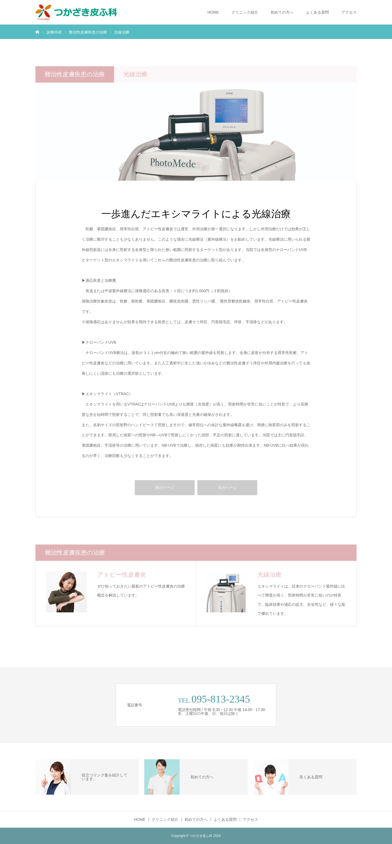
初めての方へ (282, 12)
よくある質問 (317, 12)
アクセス (349, 12)
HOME (213, 12)
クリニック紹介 (244, 12)
